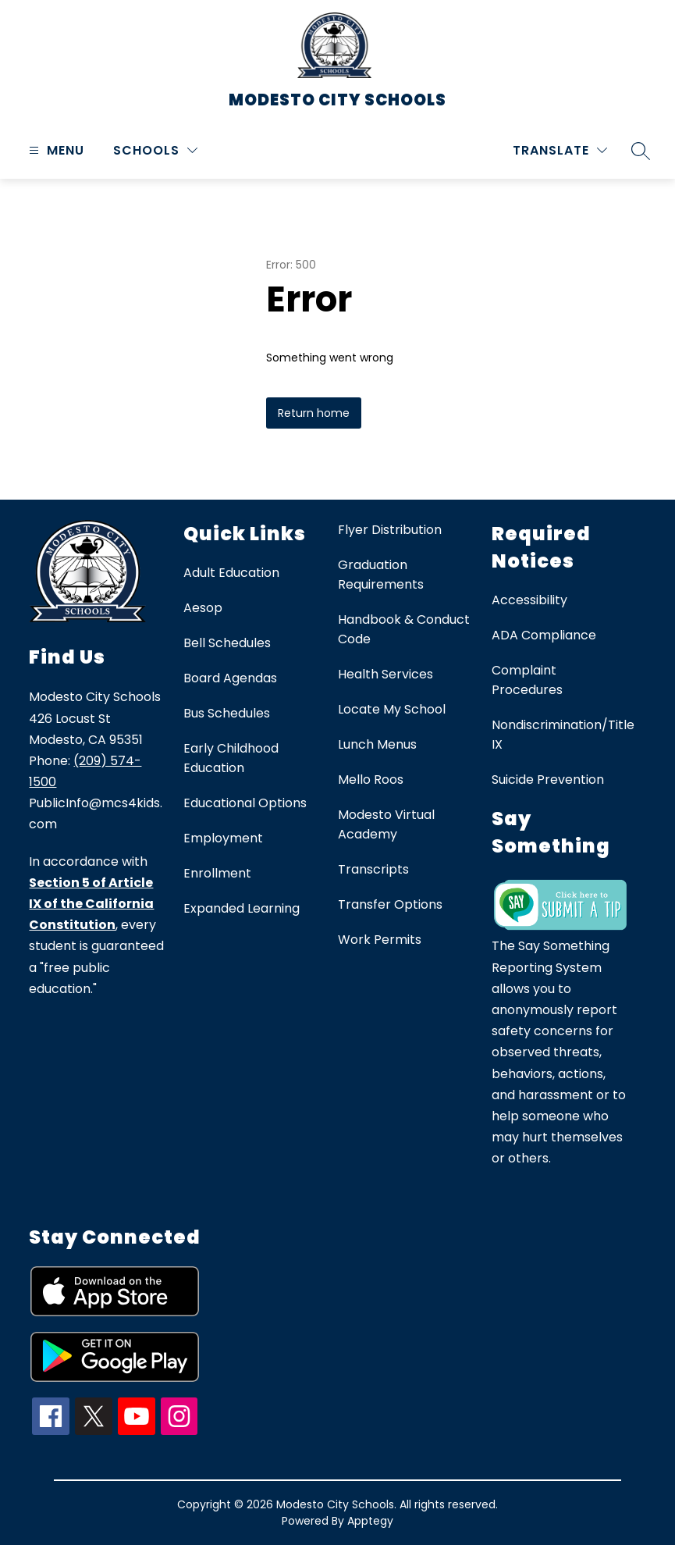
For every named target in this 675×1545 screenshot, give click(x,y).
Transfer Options (390, 904)
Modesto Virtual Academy (386, 824)
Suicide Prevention (548, 780)
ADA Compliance (544, 635)
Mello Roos (370, 780)
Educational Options (245, 803)
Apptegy (370, 1521)
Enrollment (217, 873)
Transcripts (373, 869)
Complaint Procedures (527, 680)
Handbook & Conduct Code (404, 629)
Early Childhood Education (231, 758)
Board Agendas (230, 678)
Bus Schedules (226, 713)
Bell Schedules (227, 643)
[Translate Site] (560, 150)
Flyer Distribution (390, 530)
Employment (223, 838)
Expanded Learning (241, 908)
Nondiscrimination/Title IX (563, 734)
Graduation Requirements (381, 574)
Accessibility (529, 600)
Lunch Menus (377, 744)
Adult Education (231, 573)
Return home (314, 413)
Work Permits (379, 940)
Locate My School (392, 709)
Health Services (385, 674)
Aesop (202, 608)
